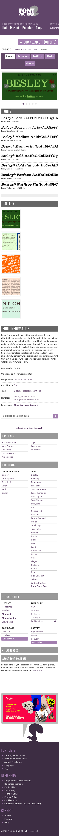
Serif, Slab (37, 390)
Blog (6, 822)
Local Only (7, 635)
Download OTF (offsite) (38, 42)
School (34, 579)
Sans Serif (6, 482)
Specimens (23, 56)
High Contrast (37, 575)
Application (9, 618)
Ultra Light (36, 550)
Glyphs (50, 56)
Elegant (34, 561)
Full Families (37, 621)
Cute (33, 557)
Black (33, 539)
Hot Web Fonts (9, 453)
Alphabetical (37, 631)
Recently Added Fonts (14, 755)
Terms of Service (12, 793)
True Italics (36, 529)
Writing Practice (38, 583)
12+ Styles (36, 617)
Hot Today (6, 449)
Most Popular (8, 446)
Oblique (35, 521)
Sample (10, 56)
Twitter (7, 815)
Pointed (35, 532)
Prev (6, 86)
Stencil (5, 493)
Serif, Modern (37, 500)
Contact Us (9, 787)
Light (33, 547)
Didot (33, 572)
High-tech (35, 568)
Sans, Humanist (38, 493)
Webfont (6, 610)
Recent (14, 28)
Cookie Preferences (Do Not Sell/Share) (22, 803)
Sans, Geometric (38, 489)
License (30, 63)
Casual (34, 554)
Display (17, 390)
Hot (4, 28)
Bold (33, 543)
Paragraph (27, 390)
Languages (36, 446)
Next (53, 86)
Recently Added (9, 442)
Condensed (36, 511)
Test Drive (37, 56)
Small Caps (36, 525)
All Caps (35, 514)
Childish (35, 565)
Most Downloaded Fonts (15, 758)
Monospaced (8, 478)
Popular (27, 28)
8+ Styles (35, 614)
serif (35, 49)
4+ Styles (35, 610)
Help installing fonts (13, 784)
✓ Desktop (7, 606)
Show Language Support (26, 405)
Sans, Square (37, 496)
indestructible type (23, 49)
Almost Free (7, 457)
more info (37, 670)
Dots (33, 507)
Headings (35, 478)
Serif (16, 385)
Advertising (9, 790)
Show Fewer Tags (39, 586)
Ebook (6, 614)
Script (4, 485)
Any (33, 606)
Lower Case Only (39, 518)
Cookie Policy (10, 800)
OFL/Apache (7, 622)
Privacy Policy (10, 797)
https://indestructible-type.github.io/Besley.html (26, 398)
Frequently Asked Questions (17, 780)
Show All (6, 631)
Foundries (36, 449)
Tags (39, 28)
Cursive (34, 536)
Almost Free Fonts (13, 762)
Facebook (9, 819)
